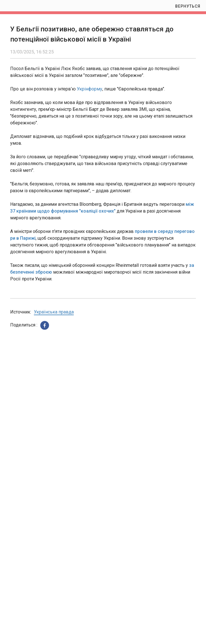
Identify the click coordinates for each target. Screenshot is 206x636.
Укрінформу (89, 89)
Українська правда (54, 312)
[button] (44, 325)
